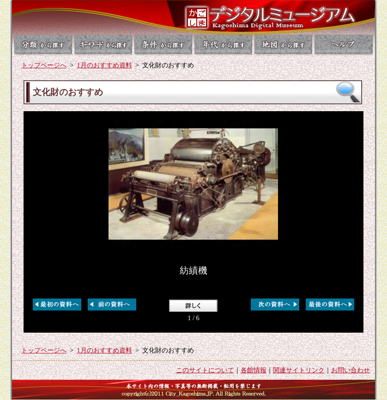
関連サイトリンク (299, 370)
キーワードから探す (103, 44)
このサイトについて (205, 370)
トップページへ (44, 65)
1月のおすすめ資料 (104, 65)
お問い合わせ (350, 370)
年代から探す (224, 44)
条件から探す (163, 44)
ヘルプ (344, 44)
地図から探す (284, 44)
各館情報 (253, 370)
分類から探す (42, 44)
